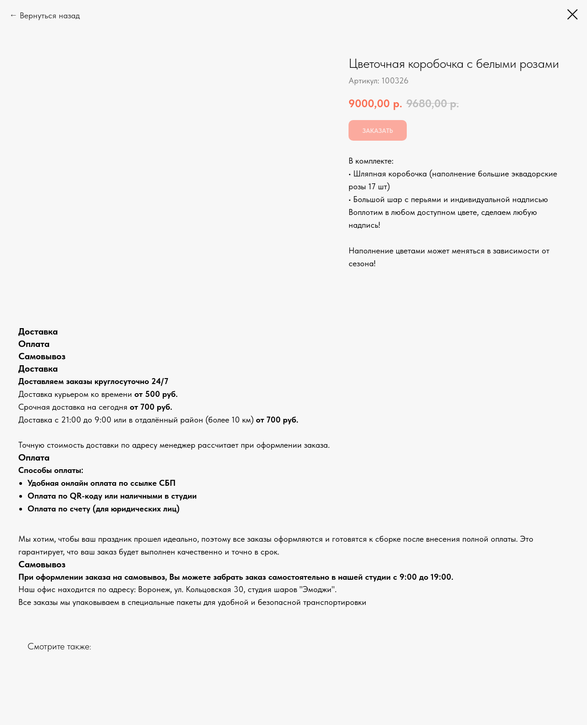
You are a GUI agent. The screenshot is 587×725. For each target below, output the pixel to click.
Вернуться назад (50, 15)
